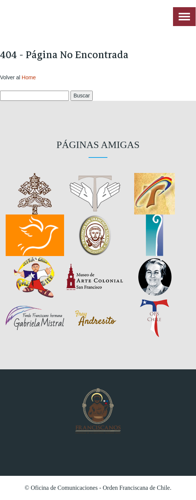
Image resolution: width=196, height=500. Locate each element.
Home (29, 77)
